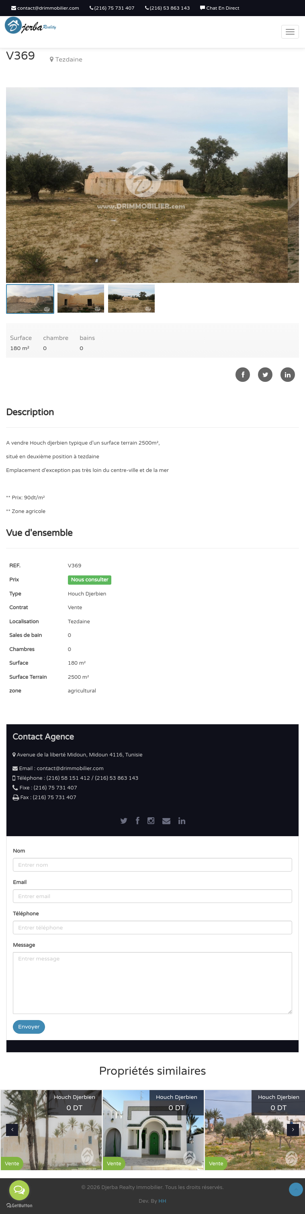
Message (24, 945)
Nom (19, 851)
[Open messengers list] (19, 1190)
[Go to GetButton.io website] (19, 1205)
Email (20, 882)
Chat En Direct (219, 8)
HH (162, 1201)
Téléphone (26, 914)
